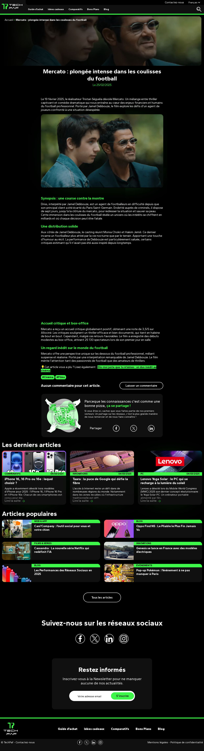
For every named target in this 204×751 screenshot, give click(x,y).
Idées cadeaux (56, 9)
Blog (106, 9)
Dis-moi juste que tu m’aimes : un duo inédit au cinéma (101, 368)
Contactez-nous (174, 2)
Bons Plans (93, 9)
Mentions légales (157, 747)
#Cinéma (47, 377)
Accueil (9, 19)
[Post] (34, 478)
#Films (61, 377)
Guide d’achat (35, 9)
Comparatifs (76, 9)
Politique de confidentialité (186, 747)
